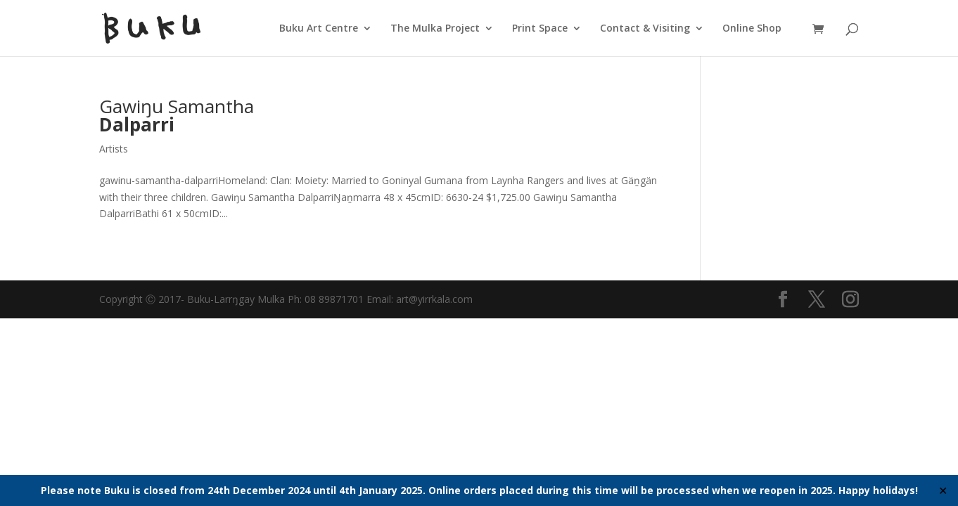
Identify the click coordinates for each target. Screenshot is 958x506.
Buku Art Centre (318, 28)
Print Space (540, 28)
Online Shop (751, 28)
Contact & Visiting (645, 28)
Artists (113, 148)
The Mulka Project (435, 28)
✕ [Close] (942, 490)
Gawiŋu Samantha (176, 115)
